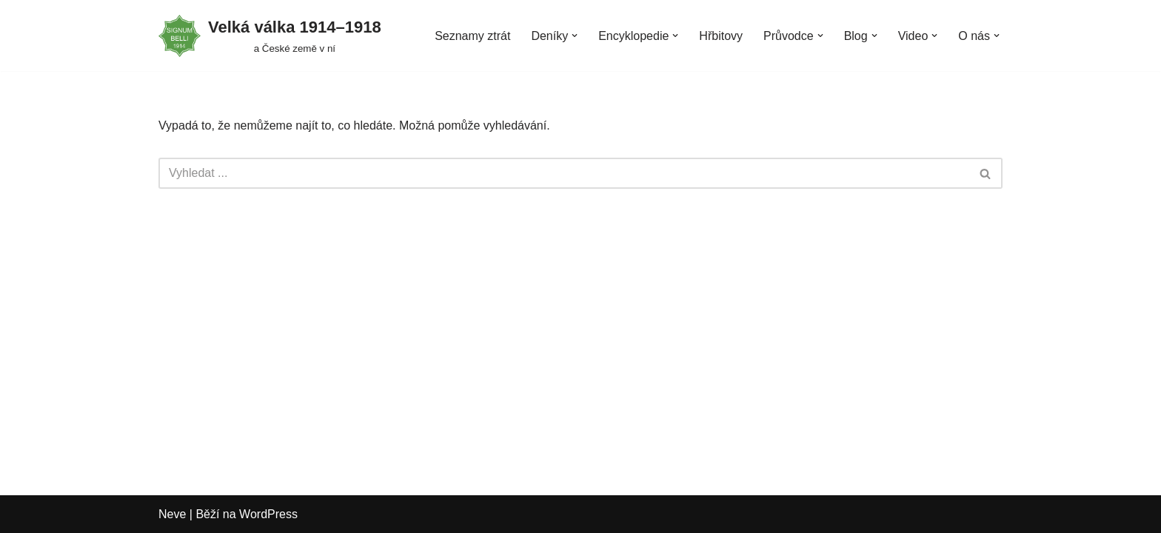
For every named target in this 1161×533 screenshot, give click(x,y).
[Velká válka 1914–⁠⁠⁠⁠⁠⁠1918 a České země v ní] (269, 35)
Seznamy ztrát (472, 36)
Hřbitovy (721, 36)
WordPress (268, 514)
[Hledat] (563, 173)
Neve (172, 514)
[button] (575, 35)
